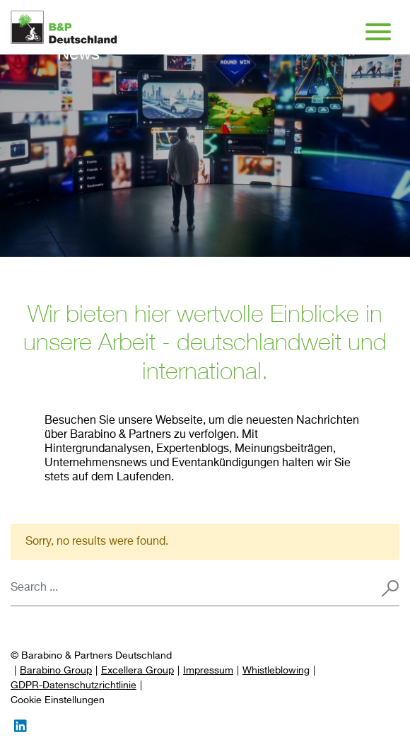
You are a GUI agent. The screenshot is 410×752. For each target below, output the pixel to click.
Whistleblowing (276, 671)
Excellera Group (137, 671)
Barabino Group (56, 671)
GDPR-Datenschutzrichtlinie (73, 685)
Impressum (208, 671)
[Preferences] (58, 700)
